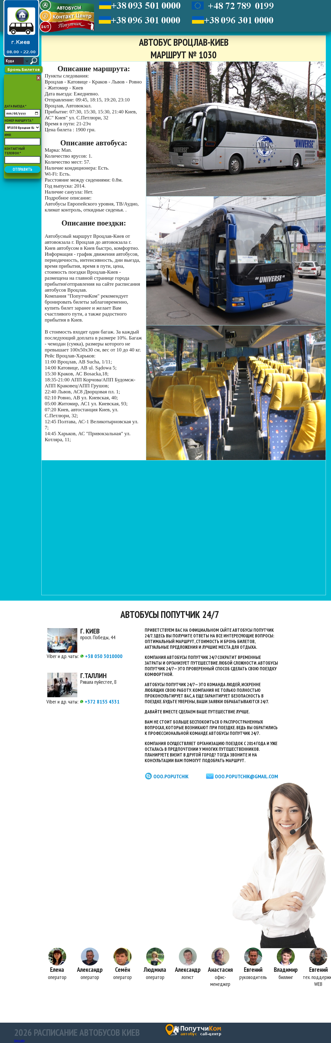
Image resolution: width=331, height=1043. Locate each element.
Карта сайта (19, 1040)
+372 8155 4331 (100, 701)
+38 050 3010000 (101, 656)
